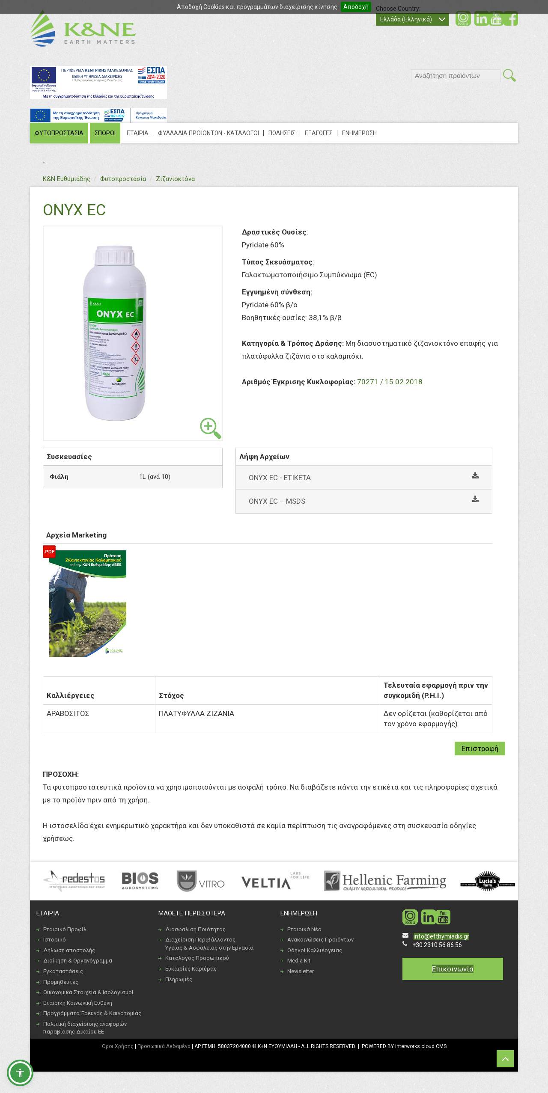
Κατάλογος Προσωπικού (197, 958)
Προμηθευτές (60, 982)
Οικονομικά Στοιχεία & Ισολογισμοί (88, 992)
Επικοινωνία (453, 969)
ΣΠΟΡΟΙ (105, 133)
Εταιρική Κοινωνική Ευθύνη (77, 1003)
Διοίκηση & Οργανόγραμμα (77, 960)
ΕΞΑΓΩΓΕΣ (319, 133)
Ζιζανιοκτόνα (175, 179)
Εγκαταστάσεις (63, 971)
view (210, 428)
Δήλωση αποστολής (69, 950)
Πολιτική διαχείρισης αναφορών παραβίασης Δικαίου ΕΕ (85, 1028)
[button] (20, 1072)
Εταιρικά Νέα (304, 929)
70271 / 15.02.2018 (390, 381)
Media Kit (298, 960)
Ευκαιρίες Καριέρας (191, 968)
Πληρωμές (178, 979)
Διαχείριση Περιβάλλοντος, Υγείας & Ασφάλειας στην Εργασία (209, 943)
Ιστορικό (54, 939)
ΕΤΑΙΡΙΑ (138, 133)
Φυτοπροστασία (123, 179)
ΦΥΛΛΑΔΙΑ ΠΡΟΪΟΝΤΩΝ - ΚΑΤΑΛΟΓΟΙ (208, 133)
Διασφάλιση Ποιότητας (195, 929)
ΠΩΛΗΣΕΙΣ (281, 133)
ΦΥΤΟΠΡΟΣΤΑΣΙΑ (59, 133)
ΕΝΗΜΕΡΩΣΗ (359, 133)
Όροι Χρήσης (118, 1046)
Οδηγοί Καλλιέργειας (314, 950)
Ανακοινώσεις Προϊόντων (320, 939)
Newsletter (300, 971)
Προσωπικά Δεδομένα (164, 1046)
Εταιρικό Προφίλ (64, 929)
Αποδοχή (356, 6)
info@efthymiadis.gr (441, 936)
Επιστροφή (480, 748)
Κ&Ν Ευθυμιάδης (66, 179)
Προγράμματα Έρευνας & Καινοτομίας (92, 1013)
